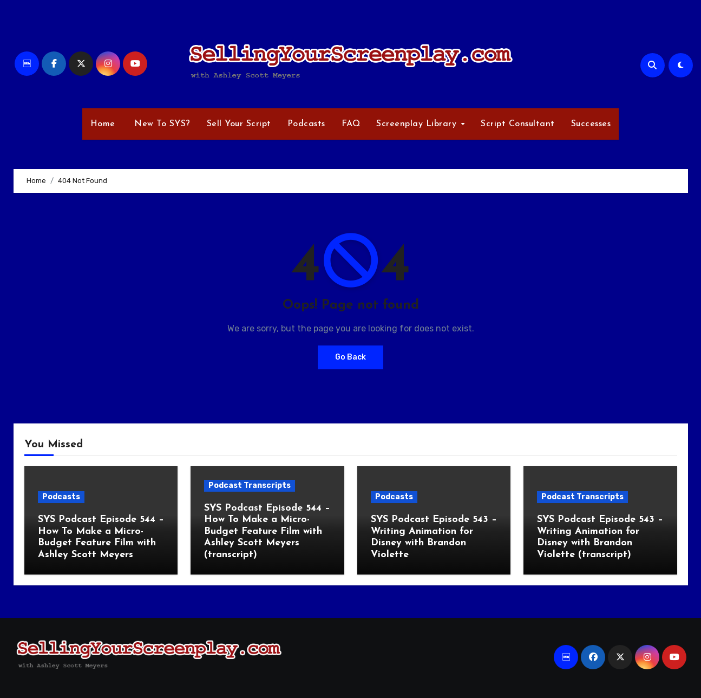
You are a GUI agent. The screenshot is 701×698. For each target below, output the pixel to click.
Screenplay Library (418, 124)
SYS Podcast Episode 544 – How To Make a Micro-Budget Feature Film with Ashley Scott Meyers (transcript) (267, 531)
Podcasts (306, 124)
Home (102, 124)
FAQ (351, 124)
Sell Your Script (239, 124)
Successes (591, 124)
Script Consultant (518, 124)
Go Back (350, 357)
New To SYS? (161, 124)
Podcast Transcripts (249, 485)
